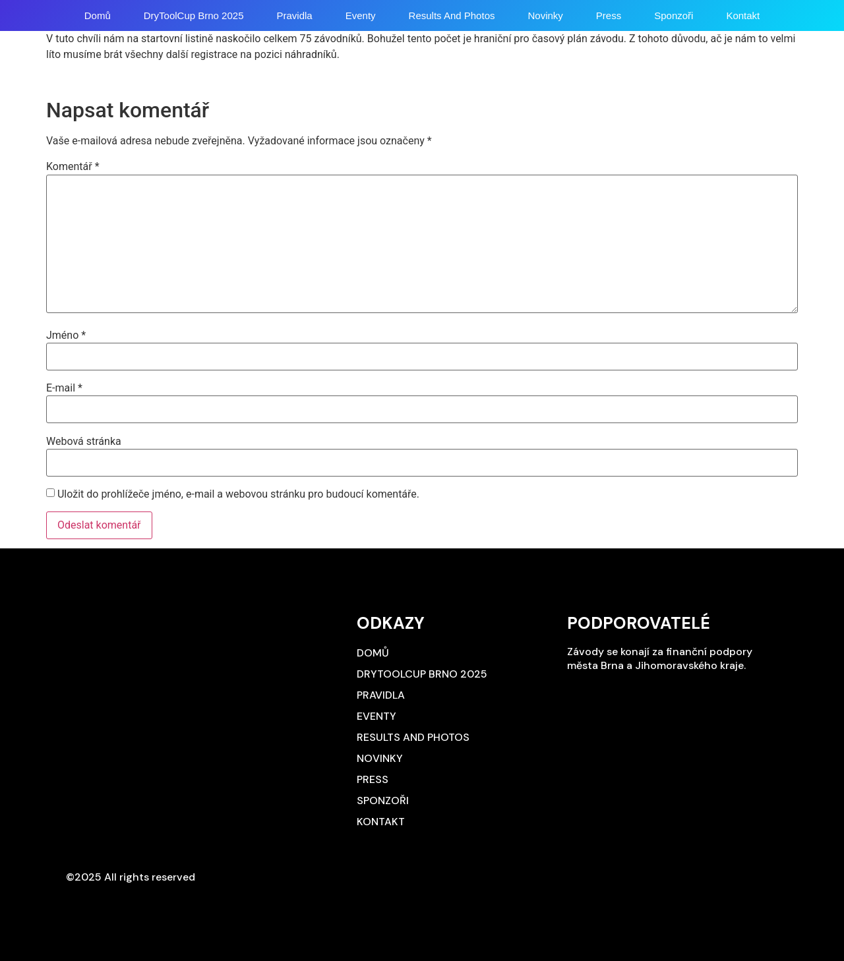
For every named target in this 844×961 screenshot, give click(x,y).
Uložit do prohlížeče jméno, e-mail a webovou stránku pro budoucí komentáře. (238, 494)
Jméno (66, 335)
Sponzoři (673, 15)
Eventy (361, 15)
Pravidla (295, 15)
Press (608, 15)
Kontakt (743, 15)
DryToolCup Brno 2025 (194, 15)
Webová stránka (83, 441)
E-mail (64, 388)
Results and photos (452, 15)
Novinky (545, 15)
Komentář (73, 166)
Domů (97, 15)
